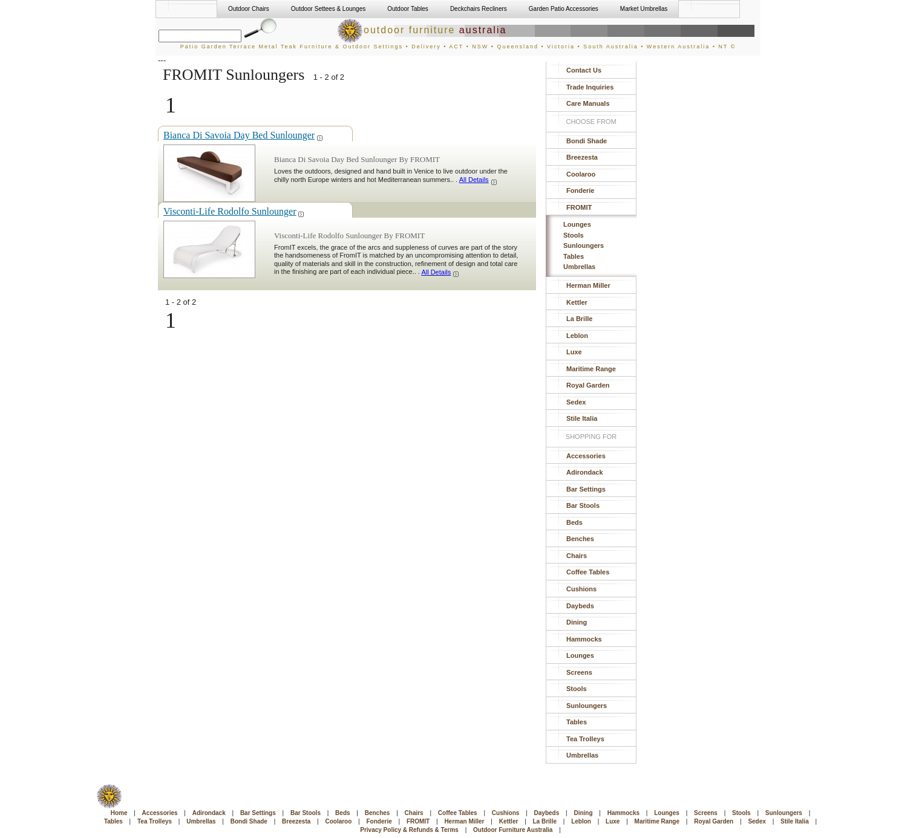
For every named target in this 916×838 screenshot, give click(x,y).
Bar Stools (583, 505)
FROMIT (579, 207)
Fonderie (580, 190)
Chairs (576, 555)
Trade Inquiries (589, 87)
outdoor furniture (421, 30)
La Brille (579, 318)
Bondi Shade (586, 141)
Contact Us (583, 70)
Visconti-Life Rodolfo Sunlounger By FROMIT (349, 235)
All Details (478, 179)
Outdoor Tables (407, 8)
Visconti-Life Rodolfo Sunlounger (234, 211)
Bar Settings (586, 489)
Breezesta (582, 157)
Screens (579, 672)
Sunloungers (583, 245)
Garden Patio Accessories (563, 8)
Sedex (576, 402)
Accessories (586, 456)
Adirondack (584, 472)
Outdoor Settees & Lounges (328, 8)
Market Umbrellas (643, 8)
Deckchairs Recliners (478, 8)
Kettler (576, 302)
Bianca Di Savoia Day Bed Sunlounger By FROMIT (357, 159)
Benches (580, 538)
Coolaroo (580, 174)
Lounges (577, 224)
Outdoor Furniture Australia (512, 830)
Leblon (577, 335)
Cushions (581, 589)
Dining (576, 622)
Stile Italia (581, 418)
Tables (573, 256)
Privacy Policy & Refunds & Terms (409, 830)
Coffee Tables (587, 572)
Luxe (574, 352)
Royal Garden (588, 385)
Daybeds (580, 605)
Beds (574, 522)
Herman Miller (588, 285)
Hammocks (584, 639)
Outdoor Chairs (248, 8)
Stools (573, 235)
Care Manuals (588, 103)
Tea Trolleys (585, 738)
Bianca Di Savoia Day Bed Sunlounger (243, 135)
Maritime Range (591, 368)
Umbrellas (579, 266)
